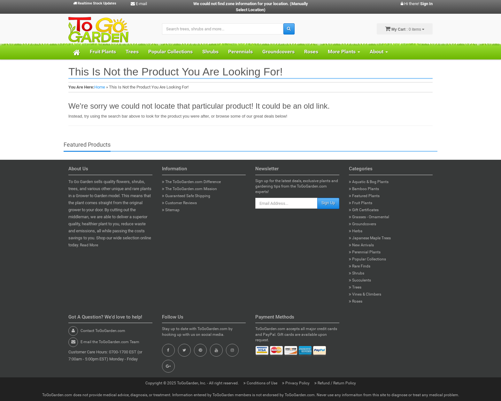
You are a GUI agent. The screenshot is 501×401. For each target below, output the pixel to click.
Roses (311, 52)
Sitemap (171, 210)
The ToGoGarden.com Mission (189, 189)
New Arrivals (361, 245)
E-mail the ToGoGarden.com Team (110, 342)
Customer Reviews (179, 203)
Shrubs (210, 52)
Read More (89, 245)
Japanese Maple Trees (370, 238)
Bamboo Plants (364, 189)
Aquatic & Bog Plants (369, 182)
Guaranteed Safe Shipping (186, 196)
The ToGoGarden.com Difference (191, 182)
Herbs (355, 231)
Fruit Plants (103, 52)
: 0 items (404, 29)
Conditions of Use (260, 383)
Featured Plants (364, 196)
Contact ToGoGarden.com (103, 330)
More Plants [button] (344, 52)
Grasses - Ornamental (369, 217)
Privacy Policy (296, 383)
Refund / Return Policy (335, 383)
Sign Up (328, 203)
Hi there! (417, 3)
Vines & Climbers (365, 294)
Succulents (360, 280)
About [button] (379, 52)
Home (99, 87)
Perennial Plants (365, 252)
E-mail (139, 3)
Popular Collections (170, 52)
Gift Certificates (364, 210)
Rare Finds (359, 266)
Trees (132, 52)
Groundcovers (278, 52)
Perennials (240, 52)
